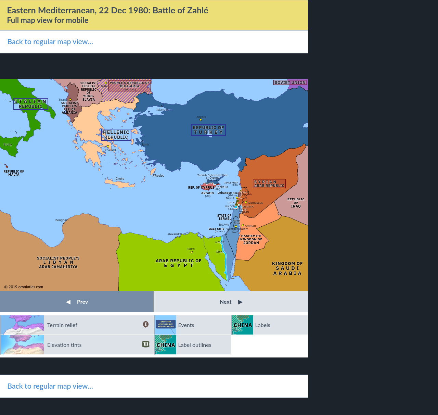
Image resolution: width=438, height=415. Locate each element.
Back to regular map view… (50, 41)
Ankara (201, 117)
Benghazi (61, 220)
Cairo (191, 249)
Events (186, 325)
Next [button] (231, 301)
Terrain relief (98, 325)
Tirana (63, 99)
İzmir (145, 144)
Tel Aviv (224, 224)
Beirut (230, 198)
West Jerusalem (237, 229)
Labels (262, 325)
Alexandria (174, 234)
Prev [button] (77, 301)
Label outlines (194, 344)
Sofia (104, 86)
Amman (250, 225)
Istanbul (162, 109)
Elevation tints (98, 345)
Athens (112, 149)
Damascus (255, 202)
